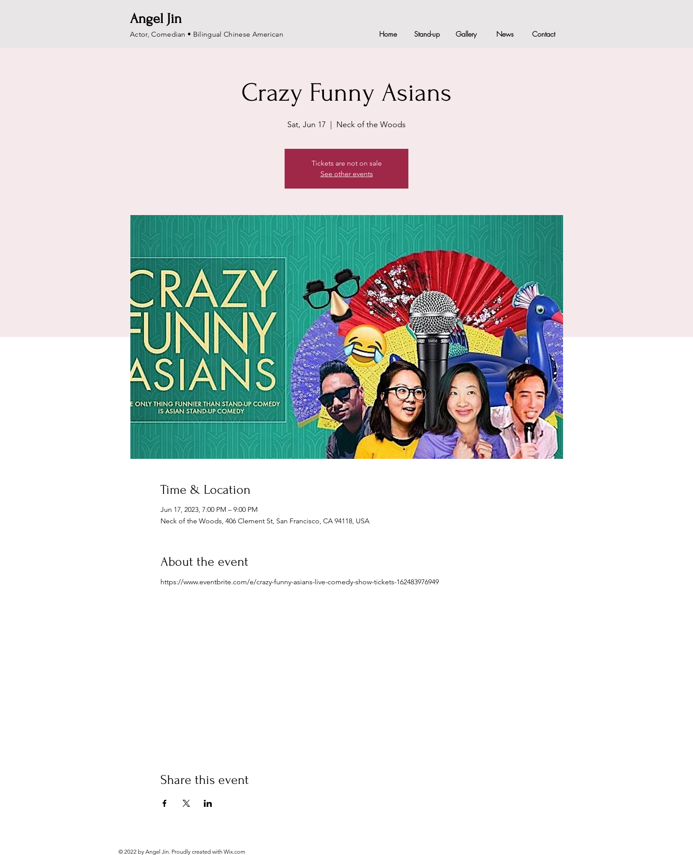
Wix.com (234, 851)
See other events (346, 174)
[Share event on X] (186, 803)
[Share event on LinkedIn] (208, 803)
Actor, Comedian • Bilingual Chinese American (206, 34)
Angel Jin (156, 18)
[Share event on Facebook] (164, 803)
